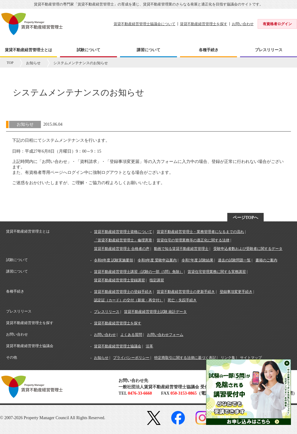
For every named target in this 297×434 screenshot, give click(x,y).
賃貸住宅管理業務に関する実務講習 (217, 272)
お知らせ (33, 63)
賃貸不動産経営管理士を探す (203, 24)
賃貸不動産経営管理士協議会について (144, 24)
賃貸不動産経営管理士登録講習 (119, 280)
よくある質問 (131, 335)
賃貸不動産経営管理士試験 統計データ (155, 312)
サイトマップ (251, 358)
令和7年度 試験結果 (197, 260)
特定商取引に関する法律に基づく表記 (185, 358)
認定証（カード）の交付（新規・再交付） (128, 300)
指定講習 (156, 280)
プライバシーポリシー (131, 358)
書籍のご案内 (266, 260)
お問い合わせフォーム (165, 335)
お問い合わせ (243, 24)
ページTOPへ (246, 217)
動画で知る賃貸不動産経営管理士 (181, 249)
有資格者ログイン (277, 24)
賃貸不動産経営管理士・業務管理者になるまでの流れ (200, 232)
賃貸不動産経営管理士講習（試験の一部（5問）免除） (138, 272)
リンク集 (228, 358)
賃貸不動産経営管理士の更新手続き (186, 292)
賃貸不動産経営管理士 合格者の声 (121, 249)
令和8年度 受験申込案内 (157, 260)
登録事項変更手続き (236, 292)
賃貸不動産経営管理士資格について (123, 232)
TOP (10, 63)
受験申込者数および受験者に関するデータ (247, 249)
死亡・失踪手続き (182, 300)
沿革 (149, 346)
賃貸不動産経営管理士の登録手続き (123, 292)
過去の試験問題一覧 (234, 260)
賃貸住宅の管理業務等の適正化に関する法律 (193, 240)
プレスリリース (106, 312)
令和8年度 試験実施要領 (113, 260)
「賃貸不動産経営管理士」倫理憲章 (123, 240)
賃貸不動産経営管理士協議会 (117, 346)
